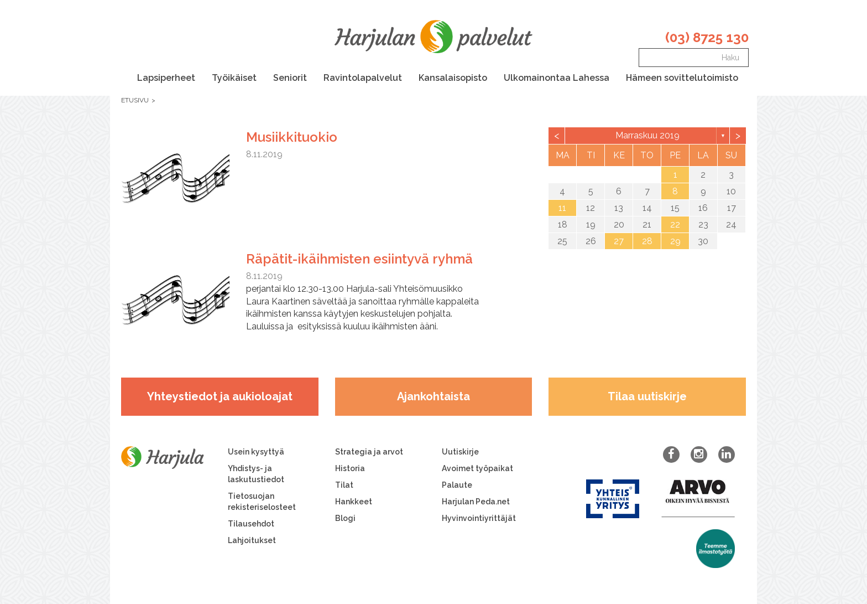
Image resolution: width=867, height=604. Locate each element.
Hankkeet (353, 501)
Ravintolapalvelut (362, 78)
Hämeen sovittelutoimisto (682, 78)
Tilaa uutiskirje (647, 396)
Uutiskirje (460, 451)
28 (647, 241)
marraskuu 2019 (647, 135)
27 (619, 241)
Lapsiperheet (166, 78)
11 (562, 208)
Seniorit (290, 78)
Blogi (345, 518)
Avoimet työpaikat (477, 468)
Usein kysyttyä (256, 451)
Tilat (344, 485)
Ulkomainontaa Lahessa (556, 78)
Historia (350, 468)
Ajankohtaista (433, 396)
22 (675, 224)
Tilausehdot (251, 523)
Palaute (457, 485)
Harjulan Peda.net (476, 501)
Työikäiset (234, 78)
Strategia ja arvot (369, 451)
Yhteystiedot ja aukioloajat (220, 396)
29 (675, 241)
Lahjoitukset (252, 540)
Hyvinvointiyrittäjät (479, 518)
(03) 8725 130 (707, 37)
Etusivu (135, 100)
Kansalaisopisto (453, 78)
